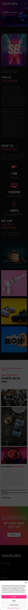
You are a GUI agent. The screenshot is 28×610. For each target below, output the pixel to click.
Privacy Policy (17, 608)
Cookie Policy (10, 608)
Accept (14, 596)
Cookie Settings (14, 605)
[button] (26, 582)
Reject (14, 601)
